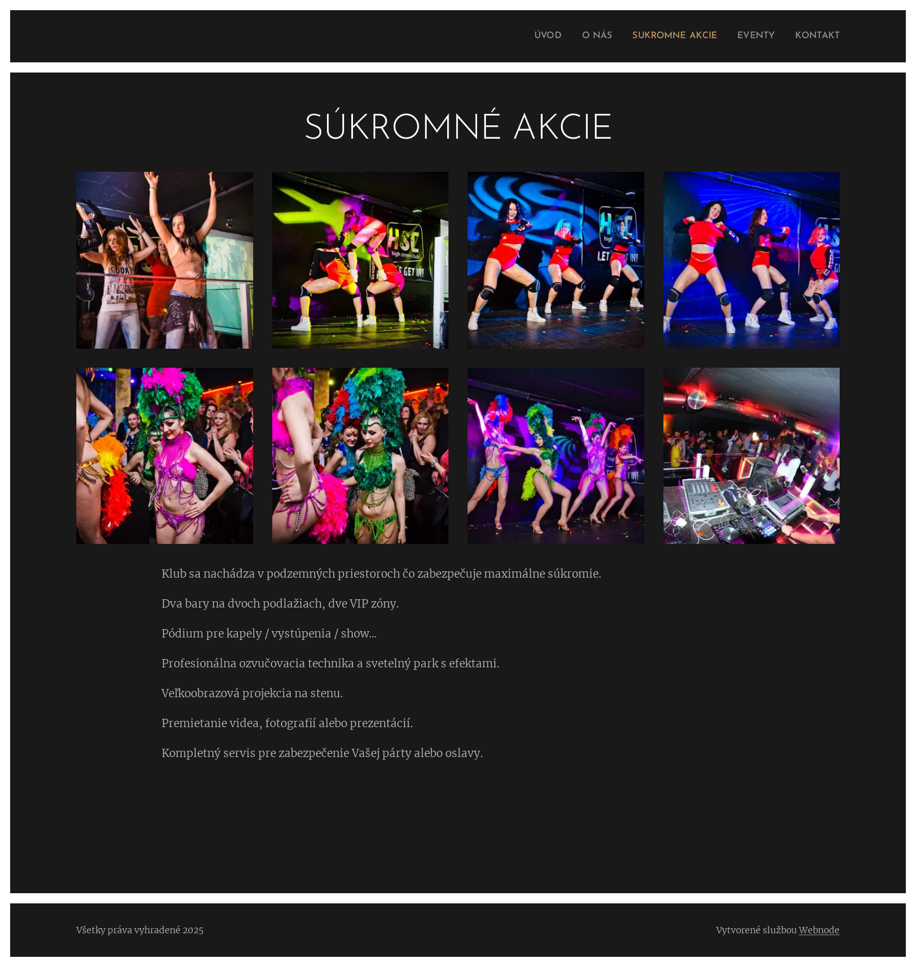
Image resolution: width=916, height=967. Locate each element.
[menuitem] (523, 36)
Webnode (819, 930)
